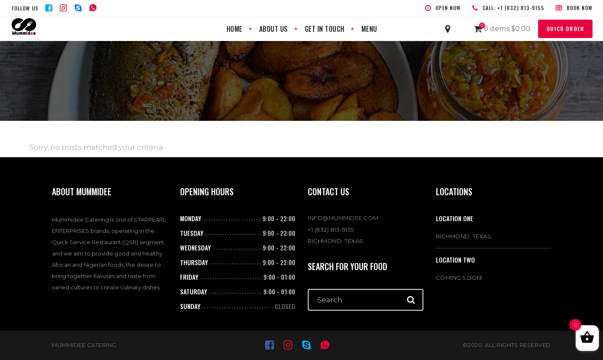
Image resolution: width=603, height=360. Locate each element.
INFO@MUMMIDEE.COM (343, 217)
